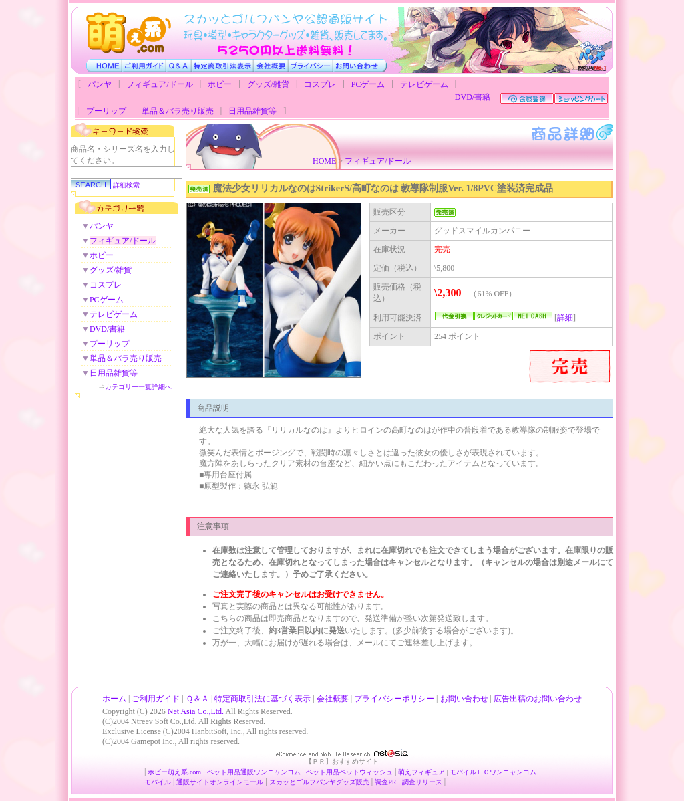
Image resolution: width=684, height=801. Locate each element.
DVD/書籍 (472, 97)
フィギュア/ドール (159, 84)
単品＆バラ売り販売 (178, 111)
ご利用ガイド (156, 698)
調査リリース (422, 782)
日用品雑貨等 (252, 111)
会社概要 (333, 698)
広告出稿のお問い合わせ (538, 698)
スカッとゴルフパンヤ (302, 782)
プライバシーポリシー (394, 698)
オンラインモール (236, 782)
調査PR (385, 782)
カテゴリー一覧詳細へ (138, 386)
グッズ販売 (352, 782)
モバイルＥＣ (470, 772)
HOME (324, 161)
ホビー (220, 84)
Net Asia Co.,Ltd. (196, 711)
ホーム (114, 698)
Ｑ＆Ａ (197, 698)
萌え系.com (184, 772)
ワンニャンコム (277, 772)
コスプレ (320, 84)
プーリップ (106, 111)
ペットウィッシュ (366, 772)
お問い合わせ (464, 698)
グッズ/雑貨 (268, 84)
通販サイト (193, 782)
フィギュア (428, 772)
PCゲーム (368, 84)
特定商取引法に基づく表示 (262, 698)
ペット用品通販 (230, 772)
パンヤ (100, 84)
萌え (404, 772)
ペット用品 (322, 772)
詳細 (565, 317)
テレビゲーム (424, 84)
